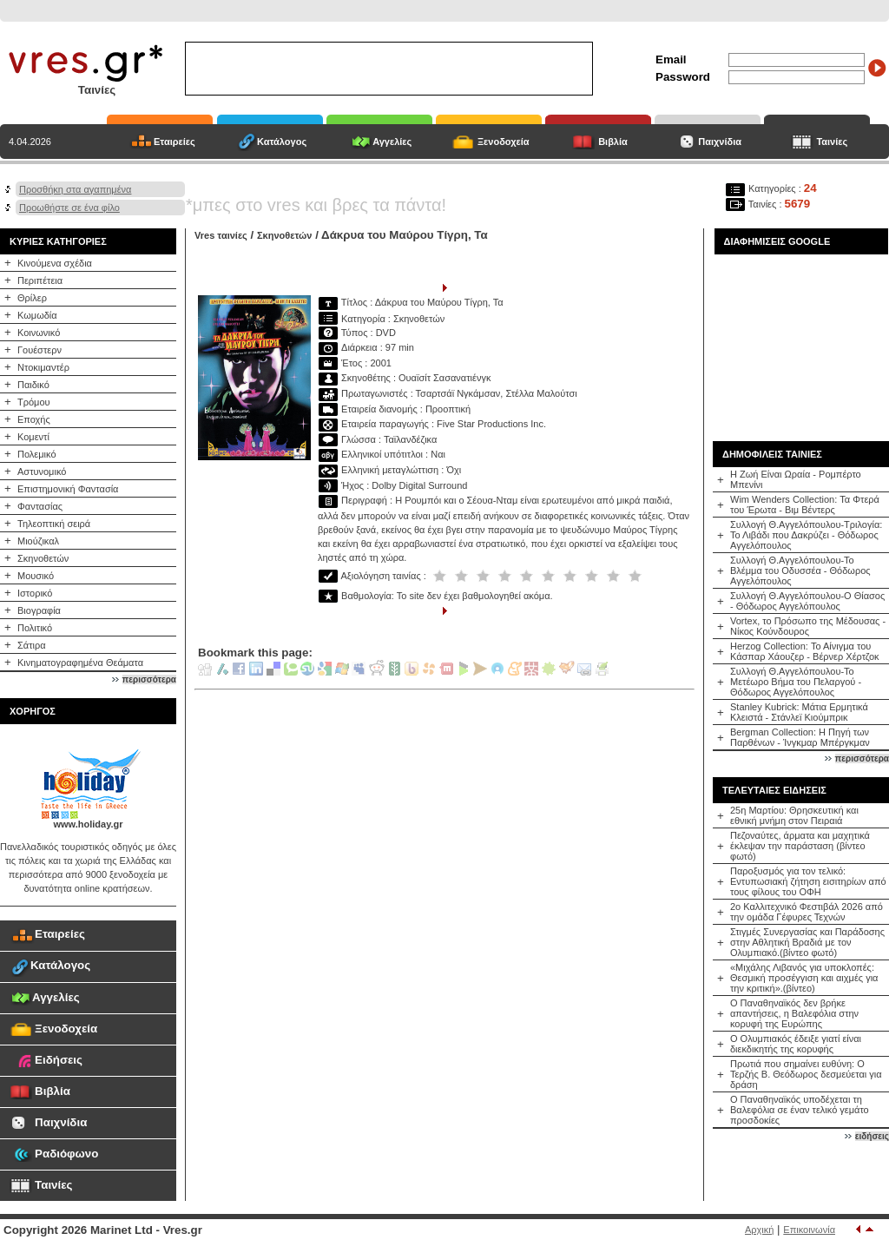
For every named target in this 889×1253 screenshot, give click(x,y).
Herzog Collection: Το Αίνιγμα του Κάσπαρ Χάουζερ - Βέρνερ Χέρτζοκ (804, 651)
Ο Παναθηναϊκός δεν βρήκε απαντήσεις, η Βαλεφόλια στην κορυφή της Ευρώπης (794, 1013)
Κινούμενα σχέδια (54, 263)
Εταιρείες (174, 141)
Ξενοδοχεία (503, 141)
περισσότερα (149, 679)
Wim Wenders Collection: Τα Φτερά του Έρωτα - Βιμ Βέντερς (804, 504)
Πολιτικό (34, 628)
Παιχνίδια (719, 141)
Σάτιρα (31, 645)
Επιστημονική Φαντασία (67, 489)
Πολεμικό (36, 454)
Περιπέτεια (40, 280)
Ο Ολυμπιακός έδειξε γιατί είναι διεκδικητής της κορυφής (795, 1043)
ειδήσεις (872, 1136)
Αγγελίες (392, 141)
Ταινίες (831, 141)
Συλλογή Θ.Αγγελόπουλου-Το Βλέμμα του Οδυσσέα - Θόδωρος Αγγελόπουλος (800, 570)
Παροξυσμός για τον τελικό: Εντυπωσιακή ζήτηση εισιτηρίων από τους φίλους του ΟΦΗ (808, 881)
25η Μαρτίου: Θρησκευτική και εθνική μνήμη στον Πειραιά (794, 815)
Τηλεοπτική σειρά (53, 523)
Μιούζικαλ (38, 541)
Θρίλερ (32, 298)
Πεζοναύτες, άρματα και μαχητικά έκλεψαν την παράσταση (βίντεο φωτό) (800, 845)
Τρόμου (33, 402)
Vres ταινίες (220, 235)
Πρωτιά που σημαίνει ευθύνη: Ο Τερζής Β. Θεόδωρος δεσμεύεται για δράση (806, 1074)
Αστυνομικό (41, 471)
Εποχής (33, 419)
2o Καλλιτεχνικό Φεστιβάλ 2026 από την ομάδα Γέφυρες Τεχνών (806, 911)
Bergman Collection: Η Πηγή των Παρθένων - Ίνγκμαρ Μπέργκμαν (800, 737)
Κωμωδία (37, 315)
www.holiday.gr (87, 824)
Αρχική (759, 1229)
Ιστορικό (34, 593)
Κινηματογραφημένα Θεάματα (80, 662)
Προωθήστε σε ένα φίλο (69, 207)
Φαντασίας (40, 506)
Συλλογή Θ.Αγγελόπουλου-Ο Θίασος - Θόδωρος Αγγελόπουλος (807, 600)
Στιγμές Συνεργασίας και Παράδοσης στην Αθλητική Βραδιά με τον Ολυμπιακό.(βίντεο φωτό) (807, 942)
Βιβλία (613, 141)
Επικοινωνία (809, 1229)
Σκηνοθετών (43, 558)
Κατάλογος (281, 141)
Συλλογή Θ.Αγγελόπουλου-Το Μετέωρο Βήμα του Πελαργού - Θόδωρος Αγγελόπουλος (795, 681)
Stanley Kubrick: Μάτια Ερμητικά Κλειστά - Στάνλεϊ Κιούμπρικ (799, 712)
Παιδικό (33, 384)
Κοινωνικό (38, 332)
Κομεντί (33, 437)
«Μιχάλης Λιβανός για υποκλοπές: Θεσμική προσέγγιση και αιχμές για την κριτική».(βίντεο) (804, 977)
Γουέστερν (39, 350)
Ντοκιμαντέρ (43, 367)
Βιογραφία (39, 610)
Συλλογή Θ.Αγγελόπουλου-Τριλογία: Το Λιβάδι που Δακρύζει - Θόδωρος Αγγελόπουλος (806, 535)
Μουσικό (35, 575)
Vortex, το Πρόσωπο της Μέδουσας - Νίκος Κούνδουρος (808, 626)
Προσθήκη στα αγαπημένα (75, 189)
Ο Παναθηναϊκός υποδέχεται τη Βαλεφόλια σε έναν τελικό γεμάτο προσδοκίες (799, 1109)
